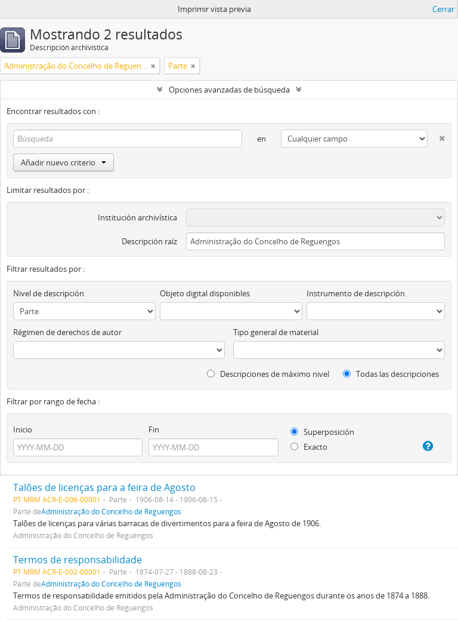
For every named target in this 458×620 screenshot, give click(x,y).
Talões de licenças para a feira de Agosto (104, 487)
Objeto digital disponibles (205, 293)
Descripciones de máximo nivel (268, 374)
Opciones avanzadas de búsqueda (229, 89)
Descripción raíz (149, 241)
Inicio (22, 429)
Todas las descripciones (391, 374)
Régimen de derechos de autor (67, 332)
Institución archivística (137, 217)
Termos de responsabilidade (77, 559)
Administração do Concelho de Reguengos (111, 511)
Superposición (322, 431)
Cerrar (443, 9)
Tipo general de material (275, 332)
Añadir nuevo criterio (63, 162)
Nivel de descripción (48, 293)
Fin (153, 429)
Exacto (308, 446)
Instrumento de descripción (356, 293)
